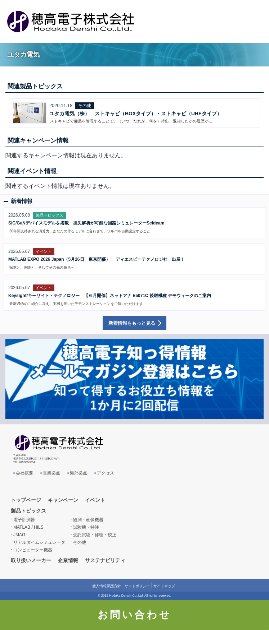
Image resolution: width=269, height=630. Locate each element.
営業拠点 (51, 473)
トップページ (26, 500)
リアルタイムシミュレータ (39, 542)
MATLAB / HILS (28, 527)
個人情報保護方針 (106, 586)
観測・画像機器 (88, 519)
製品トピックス (28, 511)
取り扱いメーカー (31, 560)
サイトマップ (164, 586)
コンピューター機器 (32, 549)
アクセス (105, 473)
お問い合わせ (134, 614)
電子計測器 (24, 519)
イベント (95, 500)
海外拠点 (78, 473)
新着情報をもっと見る (131, 323)
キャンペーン (63, 500)
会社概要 (24, 473)
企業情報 (68, 560)
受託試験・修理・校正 (94, 534)
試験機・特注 (86, 527)
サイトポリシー (137, 586)
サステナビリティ (105, 560)
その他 (79, 542)
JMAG (19, 534)
